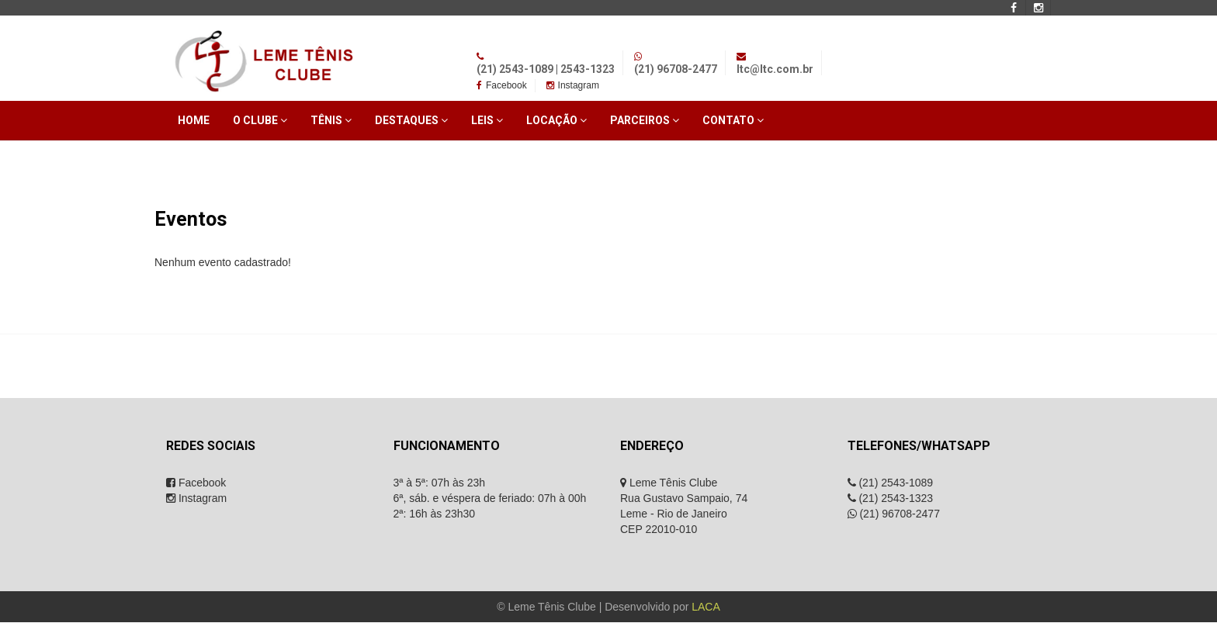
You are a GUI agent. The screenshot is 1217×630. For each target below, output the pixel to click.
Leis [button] (487, 120)
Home (194, 120)
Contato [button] (733, 120)
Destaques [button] (411, 120)
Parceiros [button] (644, 120)
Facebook (502, 85)
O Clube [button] (260, 120)
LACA (706, 607)
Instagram (572, 85)
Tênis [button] (331, 120)
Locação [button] (556, 120)
